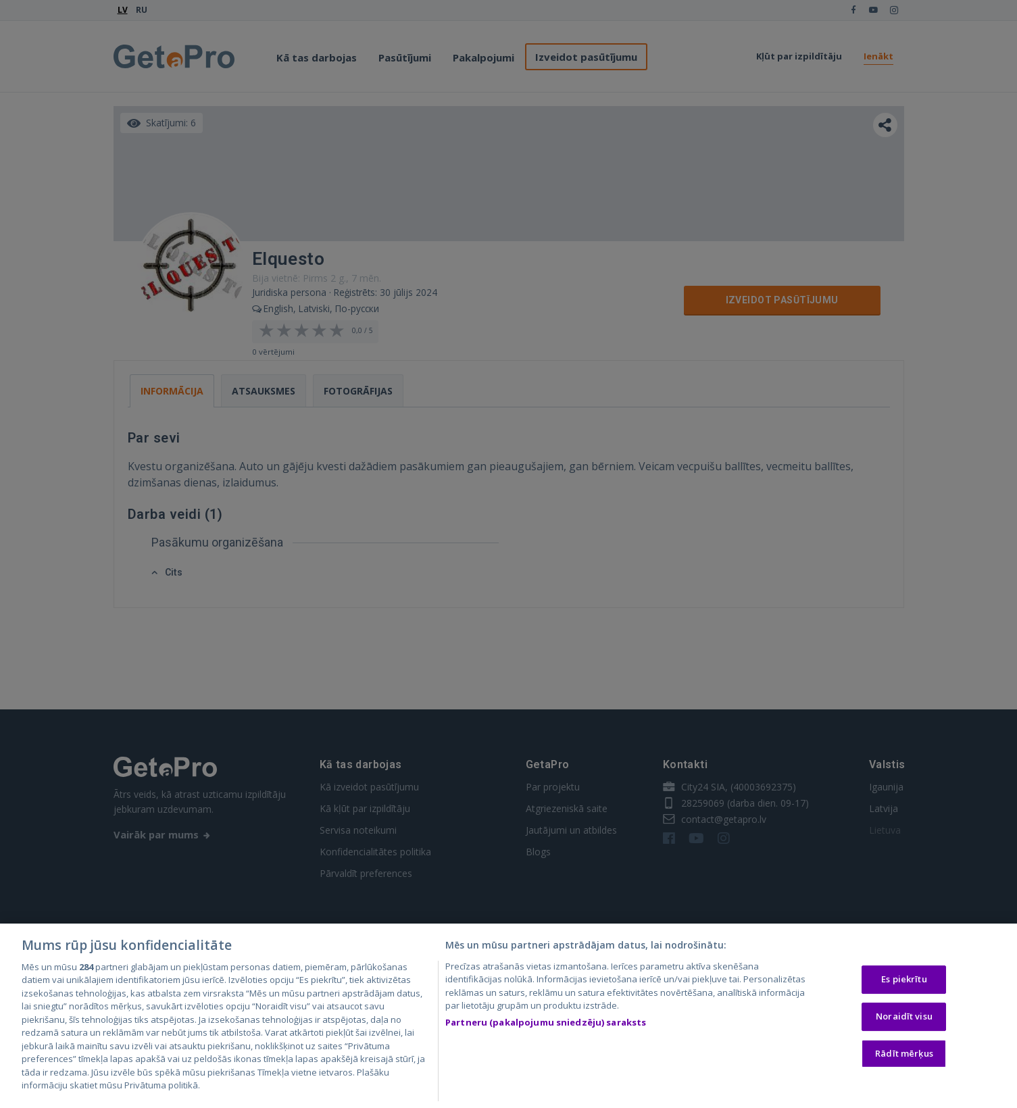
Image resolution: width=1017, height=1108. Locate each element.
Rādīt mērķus (904, 1053)
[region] (508, 1016)
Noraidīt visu (904, 1016)
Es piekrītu (903, 980)
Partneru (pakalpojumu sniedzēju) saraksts (545, 1022)
